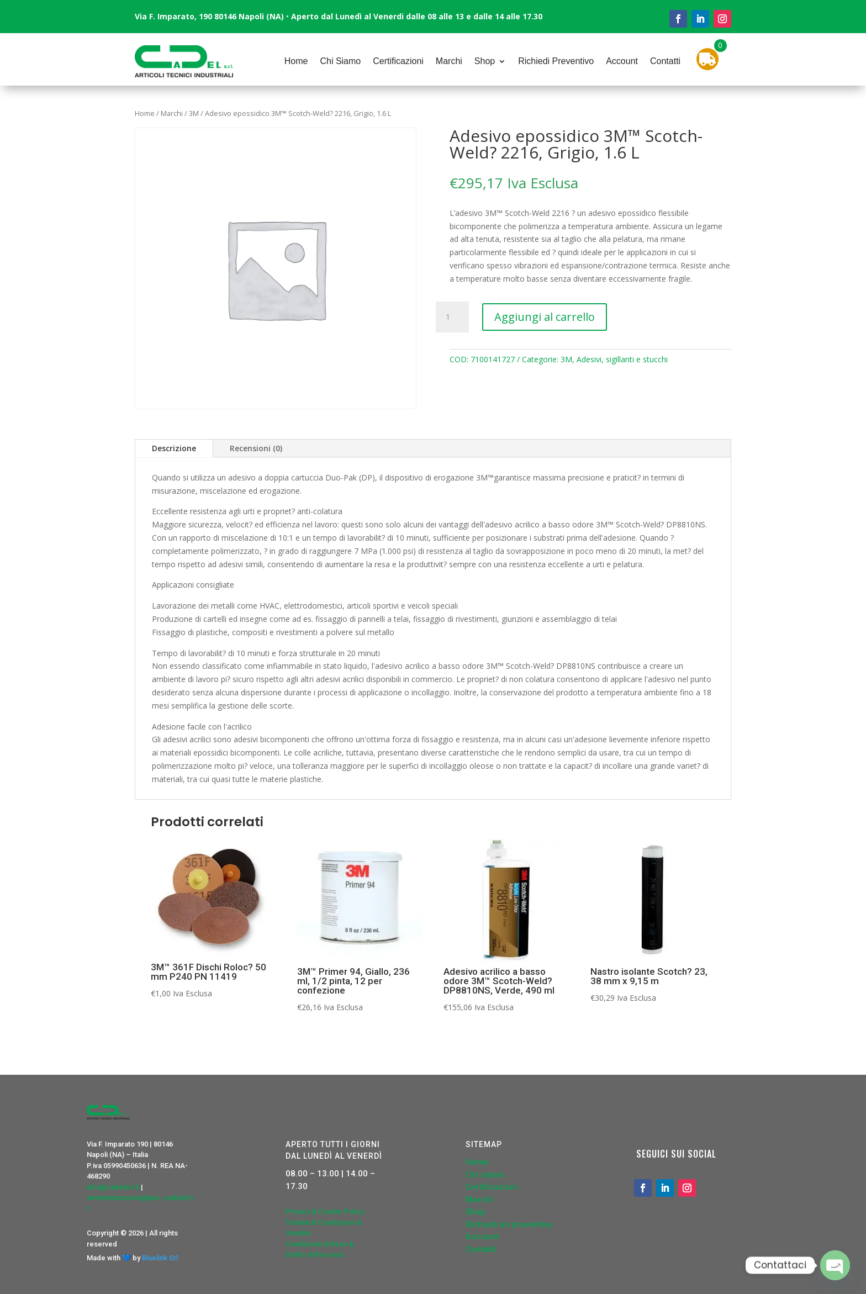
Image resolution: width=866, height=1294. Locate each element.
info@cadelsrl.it (113, 1187)
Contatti (665, 61)
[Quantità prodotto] (452, 317)
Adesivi (589, 359)
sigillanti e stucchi (637, 359)
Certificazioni (398, 61)
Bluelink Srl (160, 1258)
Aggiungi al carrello (544, 316)
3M (194, 113)
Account (622, 61)
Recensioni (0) (256, 448)
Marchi (449, 61)
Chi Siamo (340, 61)
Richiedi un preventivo (509, 1224)
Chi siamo (485, 1175)
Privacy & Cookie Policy (325, 1211)
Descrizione (174, 448)
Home (296, 61)
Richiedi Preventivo (556, 61)
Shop (484, 61)
